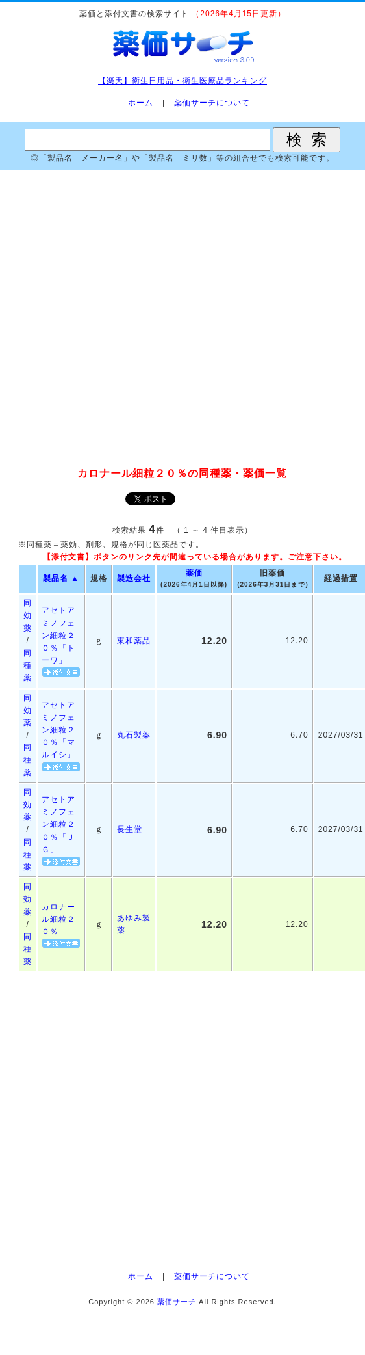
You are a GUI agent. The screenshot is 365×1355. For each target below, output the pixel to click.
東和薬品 (134, 640)
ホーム (140, 102)
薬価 (194, 573)
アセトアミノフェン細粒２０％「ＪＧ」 (58, 824)
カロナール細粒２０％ (58, 919)
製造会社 (134, 578)
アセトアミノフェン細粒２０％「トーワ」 (58, 635)
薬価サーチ (176, 1302)
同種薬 (27, 665)
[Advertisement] (182, 319)
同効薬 (27, 615)
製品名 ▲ (61, 578)
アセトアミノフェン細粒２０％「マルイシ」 (58, 730)
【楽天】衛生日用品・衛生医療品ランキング (182, 80)
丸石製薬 (134, 735)
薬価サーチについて (212, 102)
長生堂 (129, 829)
